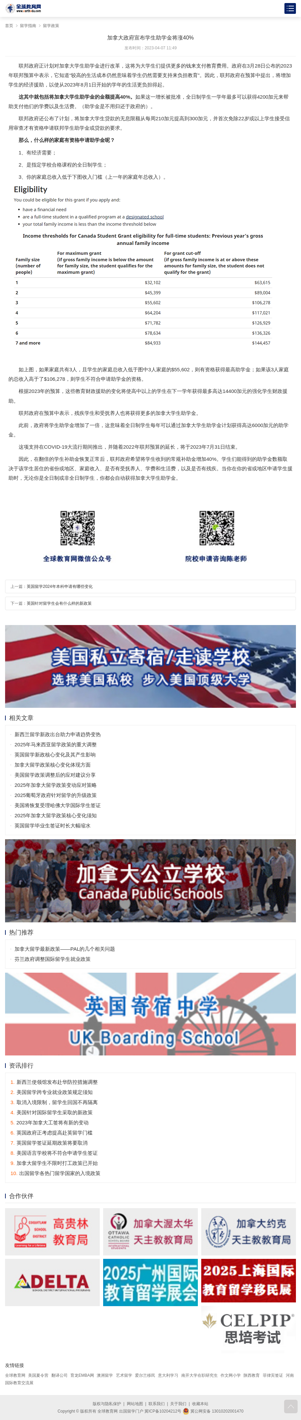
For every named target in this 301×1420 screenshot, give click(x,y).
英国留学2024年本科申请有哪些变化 (60, 586)
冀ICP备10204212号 (162, 1411)
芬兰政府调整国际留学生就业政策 (53, 959)
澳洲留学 (105, 1375)
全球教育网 (15, 1375)
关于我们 (178, 1403)
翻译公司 (59, 1375)
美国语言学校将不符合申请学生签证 (54, 1153)
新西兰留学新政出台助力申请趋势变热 (58, 734)
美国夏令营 (38, 1375)
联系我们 (156, 1403)
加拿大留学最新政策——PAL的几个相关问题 (65, 949)
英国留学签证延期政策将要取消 (49, 1143)
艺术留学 (124, 1375)
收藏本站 (200, 1403)
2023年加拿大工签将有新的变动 (49, 1122)
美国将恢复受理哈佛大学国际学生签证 (58, 805)
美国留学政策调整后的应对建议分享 (55, 775)
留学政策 (51, 25)
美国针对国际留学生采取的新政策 (51, 1112)
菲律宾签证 (273, 1375)
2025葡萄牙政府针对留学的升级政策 (56, 795)
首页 (9, 25)
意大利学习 (168, 1375)
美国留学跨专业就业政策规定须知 (51, 1092)
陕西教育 (252, 1375)
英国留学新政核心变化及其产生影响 (55, 754)
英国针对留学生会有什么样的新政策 (59, 603)
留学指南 (28, 25)
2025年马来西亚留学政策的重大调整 (56, 744)
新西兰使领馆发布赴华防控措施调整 (54, 1082)
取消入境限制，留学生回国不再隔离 (54, 1102)
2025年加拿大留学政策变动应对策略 (56, 785)
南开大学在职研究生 (199, 1375)
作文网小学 (231, 1375)
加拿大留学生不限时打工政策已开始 (54, 1163)
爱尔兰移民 (145, 1375)
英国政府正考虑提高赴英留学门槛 (51, 1133)
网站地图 (135, 1403)
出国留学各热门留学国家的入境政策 (55, 1173)
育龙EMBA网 (82, 1375)
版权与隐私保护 (107, 1403)
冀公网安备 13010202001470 (213, 1411)
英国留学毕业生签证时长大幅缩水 (53, 825)
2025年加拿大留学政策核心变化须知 (56, 815)
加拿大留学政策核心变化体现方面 (53, 765)
